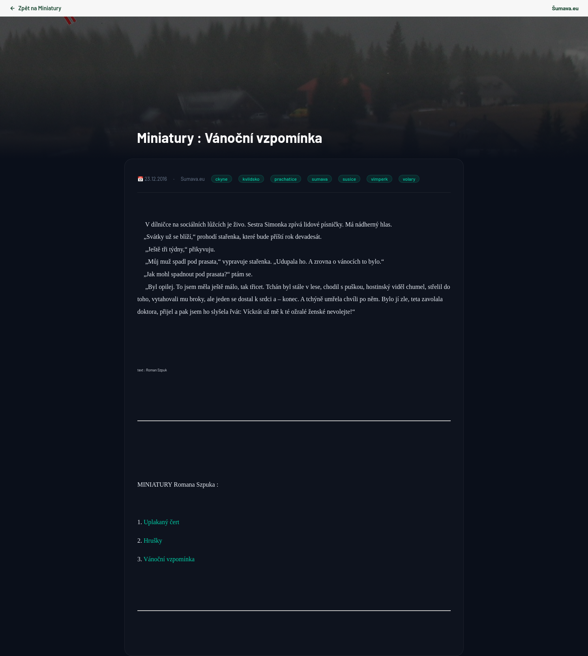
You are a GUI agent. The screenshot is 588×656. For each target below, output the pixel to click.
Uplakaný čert (161, 522)
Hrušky (154, 540)
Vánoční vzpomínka (169, 559)
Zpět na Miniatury (35, 8)
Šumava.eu (565, 8)
